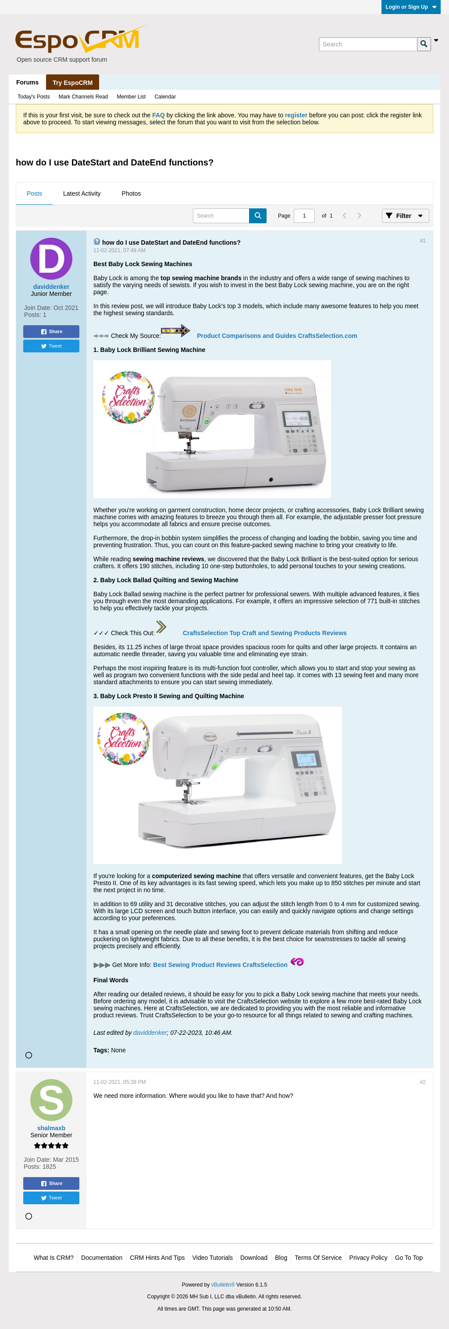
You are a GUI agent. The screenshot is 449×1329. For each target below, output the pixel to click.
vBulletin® (223, 1285)
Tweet (51, 346)
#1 (423, 241)
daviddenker (150, 1032)
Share (51, 331)
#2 (423, 1082)
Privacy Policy (368, 1257)
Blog (281, 1257)
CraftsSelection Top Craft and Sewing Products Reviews (265, 632)
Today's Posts (34, 97)
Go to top (409, 1257)
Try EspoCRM (73, 82)
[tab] (34, 194)
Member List (131, 97)
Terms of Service (318, 1257)
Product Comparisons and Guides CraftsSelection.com (277, 335)
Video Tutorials (212, 1257)
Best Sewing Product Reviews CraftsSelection (220, 964)
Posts (34, 193)
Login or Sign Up (411, 7)
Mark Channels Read (83, 97)
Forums (27, 82)
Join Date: (38, 307)
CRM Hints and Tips (157, 1257)
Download (253, 1257)
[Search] (368, 44)
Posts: (32, 314)
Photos (131, 193)
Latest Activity (82, 193)
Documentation (101, 1257)
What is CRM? (54, 1257)
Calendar (165, 97)
